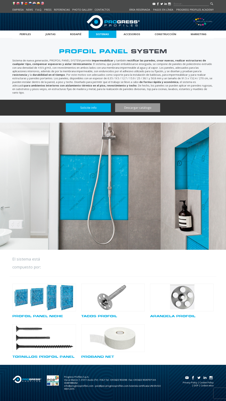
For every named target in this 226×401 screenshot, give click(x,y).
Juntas (50, 34)
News (29, 9)
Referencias (62, 9)
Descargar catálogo (137, 108)
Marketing (198, 34)
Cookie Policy (207, 382)
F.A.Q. (38, 9)
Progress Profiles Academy (195, 9)
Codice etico (207, 385)
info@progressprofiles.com (78, 385)
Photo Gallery (82, 9)
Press (48, 9)
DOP (196, 385)
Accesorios (132, 34)
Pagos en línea (163, 9)
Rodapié (75, 34)
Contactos (102, 9)
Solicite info (88, 108)
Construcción (165, 34)
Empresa (18, 9)
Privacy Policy (190, 382)
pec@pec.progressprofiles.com (112, 385)
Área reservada (139, 9)
